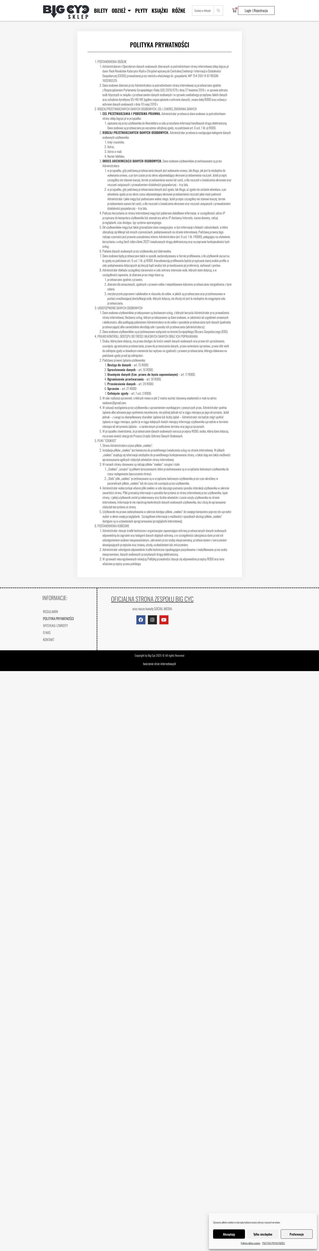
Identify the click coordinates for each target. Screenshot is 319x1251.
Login (248, 10)
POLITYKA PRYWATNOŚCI (273, 1243)
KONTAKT (48, 639)
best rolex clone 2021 (137, 241)
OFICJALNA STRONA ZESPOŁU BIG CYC (152, 598)
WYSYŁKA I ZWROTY (55, 625)
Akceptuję (229, 1234)
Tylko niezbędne (262, 1234)
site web (224, 345)
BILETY (101, 10)
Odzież (121, 10)
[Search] (218, 10)
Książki (160, 10)
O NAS (47, 632)
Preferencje (297, 1234)
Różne (178, 10)
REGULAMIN (50, 611)
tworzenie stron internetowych (159, 663)
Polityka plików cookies (250, 1243)
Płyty (141, 10)
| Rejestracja (260, 10)
